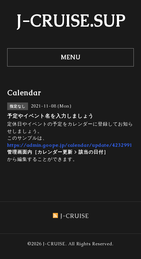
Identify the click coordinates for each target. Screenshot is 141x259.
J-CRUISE (54, 244)
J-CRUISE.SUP (70, 20)
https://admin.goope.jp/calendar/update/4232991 (69, 145)
